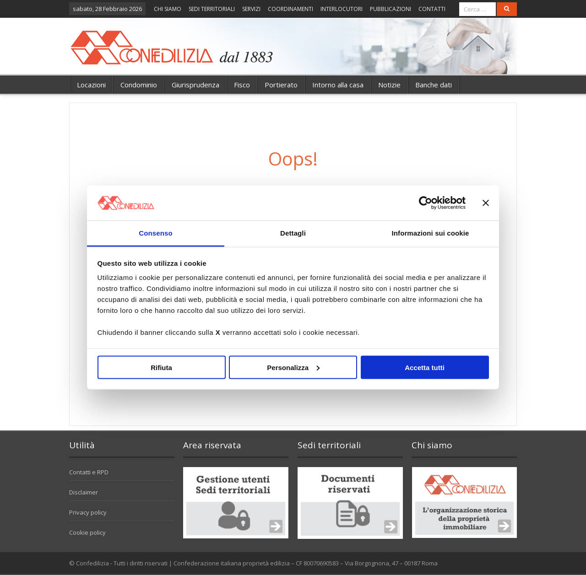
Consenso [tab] (155, 233)
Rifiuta (161, 367)
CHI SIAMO (167, 9)
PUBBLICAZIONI (390, 9)
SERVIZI (251, 9)
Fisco (242, 84)
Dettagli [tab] (293, 233)
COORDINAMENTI (290, 9)
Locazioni (91, 84)
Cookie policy (87, 532)
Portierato (281, 84)
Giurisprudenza (195, 84)
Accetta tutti (425, 367)
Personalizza (293, 367)
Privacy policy (88, 512)
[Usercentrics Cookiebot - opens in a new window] (425, 203)
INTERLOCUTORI (341, 9)
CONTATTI (431, 9)
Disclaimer (83, 492)
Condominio (138, 84)
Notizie (389, 84)
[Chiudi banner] (486, 202)
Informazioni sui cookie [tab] (430, 233)
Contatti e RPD (89, 472)
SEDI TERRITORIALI (212, 9)
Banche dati (433, 84)
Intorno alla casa (338, 84)
